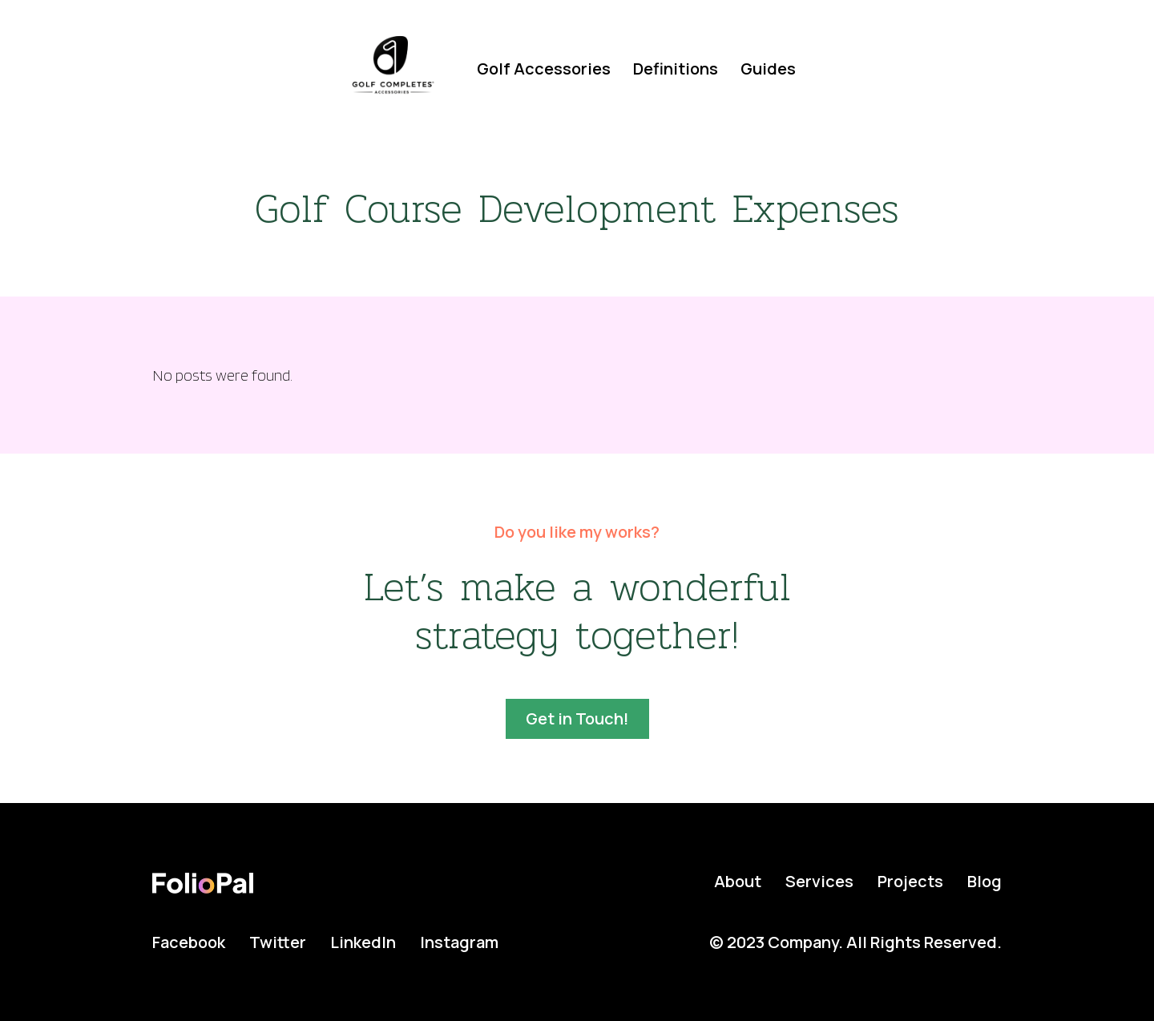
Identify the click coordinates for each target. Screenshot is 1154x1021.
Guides (768, 68)
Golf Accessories (544, 68)
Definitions (675, 68)
